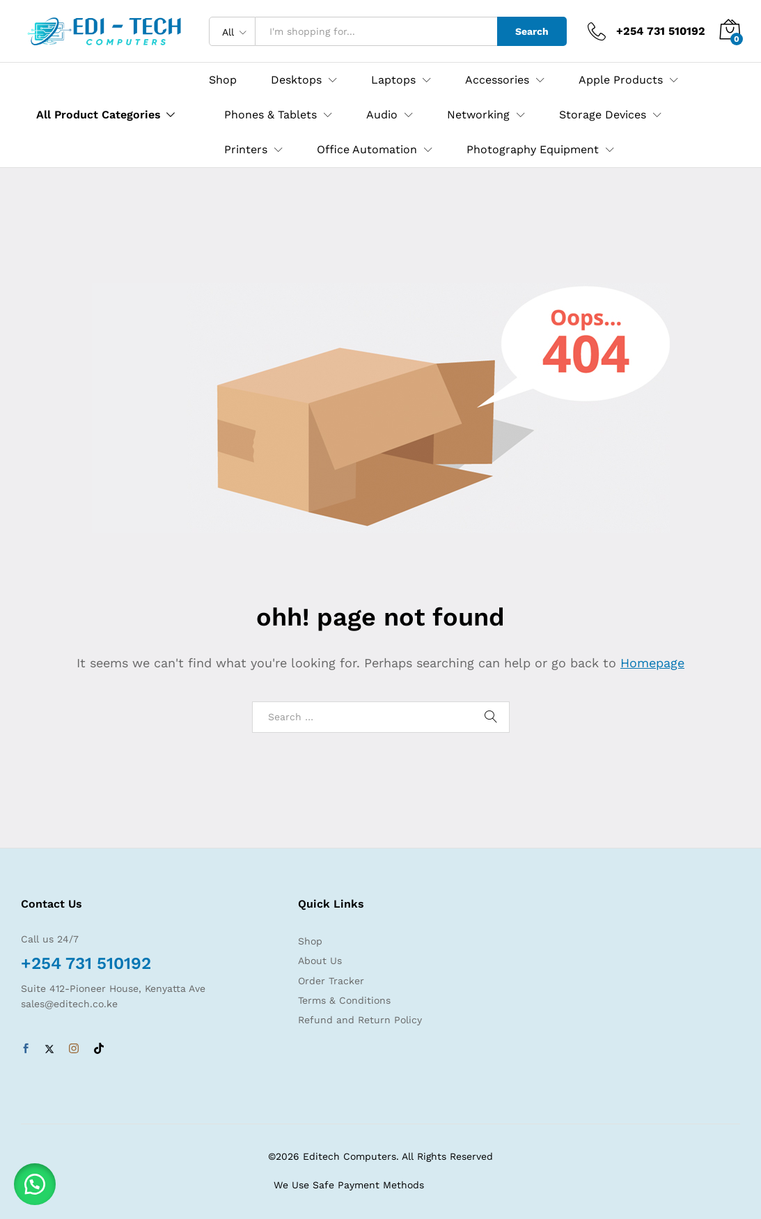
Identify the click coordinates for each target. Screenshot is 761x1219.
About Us (320, 960)
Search (532, 31)
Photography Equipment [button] (532, 149)
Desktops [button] (296, 80)
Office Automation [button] (367, 149)
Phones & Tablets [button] (270, 115)
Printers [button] (245, 149)
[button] (35, 1184)
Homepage (652, 662)
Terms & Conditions (344, 1000)
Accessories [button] (497, 80)
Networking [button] (478, 115)
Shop (223, 80)
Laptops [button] (393, 80)
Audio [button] (382, 115)
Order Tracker (331, 980)
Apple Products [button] (621, 80)
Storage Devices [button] (602, 115)
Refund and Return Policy (360, 1019)
